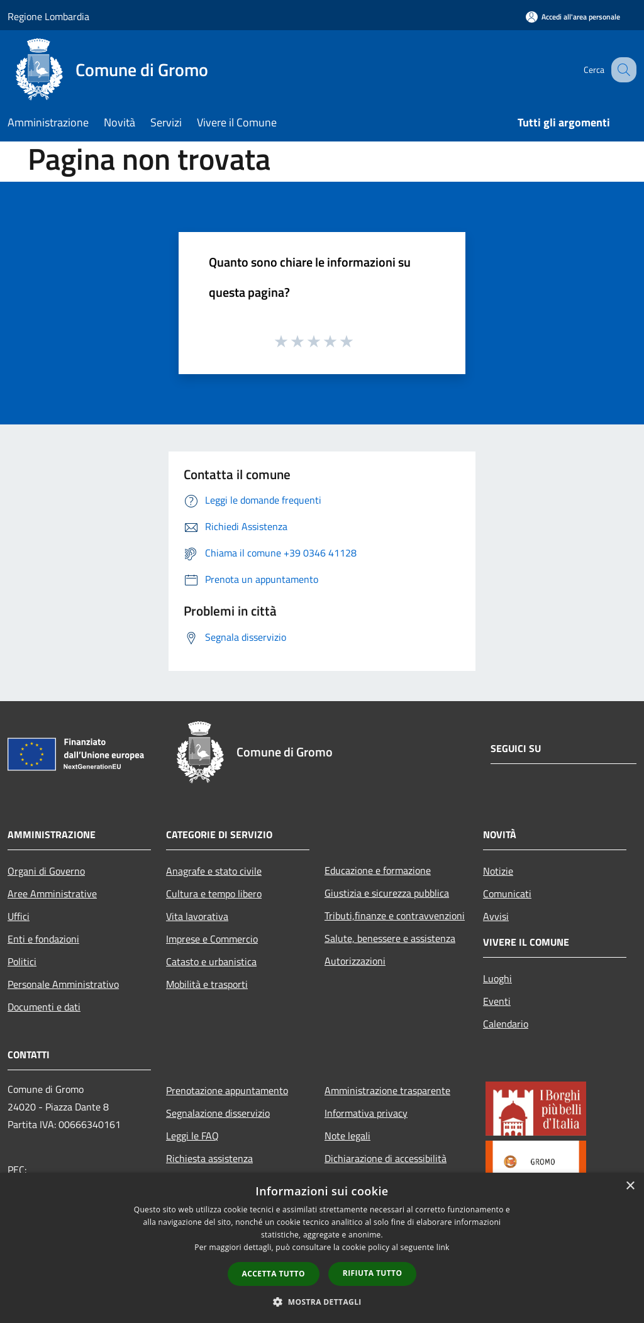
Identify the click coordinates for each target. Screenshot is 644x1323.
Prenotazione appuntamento (227, 1090)
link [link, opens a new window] (443, 1247)
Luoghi (497, 978)
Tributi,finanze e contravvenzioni (395, 915)
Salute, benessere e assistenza (390, 938)
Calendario (505, 1023)
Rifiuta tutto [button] (372, 1273)
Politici (22, 961)
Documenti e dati (44, 1006)
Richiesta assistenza (209, 1158)
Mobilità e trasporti (207, 984)
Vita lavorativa (197, 916)
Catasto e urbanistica (211, 961)
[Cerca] (621, 70)
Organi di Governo (46, 870)
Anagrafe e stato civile (214, 870)
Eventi (497, 1001)
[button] (322, 1301)
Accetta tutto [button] (273, 1273)
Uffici (19, 916)
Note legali (347, 1135)
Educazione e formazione (378, 870)
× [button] (630, 1186)
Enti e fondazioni (43, 938)
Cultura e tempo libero (214, 893)
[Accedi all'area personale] (572, 16)
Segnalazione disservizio (218, 1113)
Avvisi (496, 916)
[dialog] (322, 1248)
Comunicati (507, 893)
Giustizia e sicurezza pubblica (387, 892)
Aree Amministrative (52, 893)
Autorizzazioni (355, 960)
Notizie (498, 870)
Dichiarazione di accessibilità (386, 1158)
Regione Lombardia (48, 16)
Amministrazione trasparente (387, 1090)
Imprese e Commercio (212, 938)
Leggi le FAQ (192, 1135)
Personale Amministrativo (63, 984)
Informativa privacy (366, 1113)
